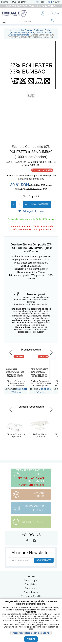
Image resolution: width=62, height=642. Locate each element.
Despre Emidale (8, 2)
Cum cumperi (31, 580)
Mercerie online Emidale (21, 30)
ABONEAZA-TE (44, 560)
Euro (57, 2)
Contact (22, 2)
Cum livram (31, 588)
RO (37, 2)
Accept (31, 639)
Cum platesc (31, 584)
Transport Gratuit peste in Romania (30, 477)
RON (50, 2)
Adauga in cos (40, 204)
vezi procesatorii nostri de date (29, 632)
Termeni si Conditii (31, 596)
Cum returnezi (31, 592)
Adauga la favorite (31, 211)
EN (44, 2)
